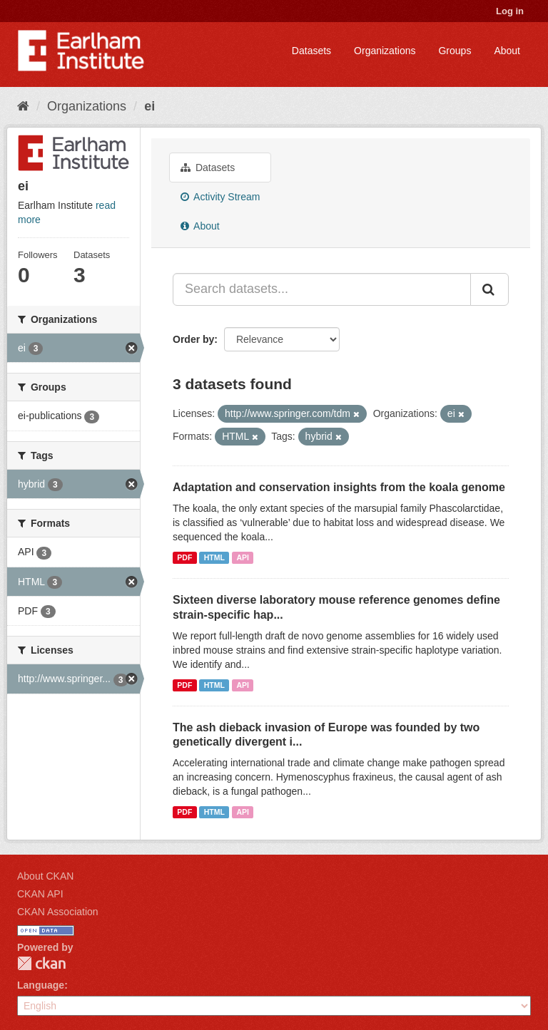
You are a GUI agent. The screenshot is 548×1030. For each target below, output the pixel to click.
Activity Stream (220, 196)
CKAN (41, 963)
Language (40, 985)
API (242, 557)
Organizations (384, 50)
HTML (214, 557)
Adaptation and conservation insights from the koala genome (339, 487)
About (507, 50)
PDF (184, 557)
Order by (193, 339)
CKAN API (40, 894)
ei (149, 106)
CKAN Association (57, 911)
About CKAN (45, 876)
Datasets (311, 50)
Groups (454, 50)
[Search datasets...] (322, 289)
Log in (510, 11)
